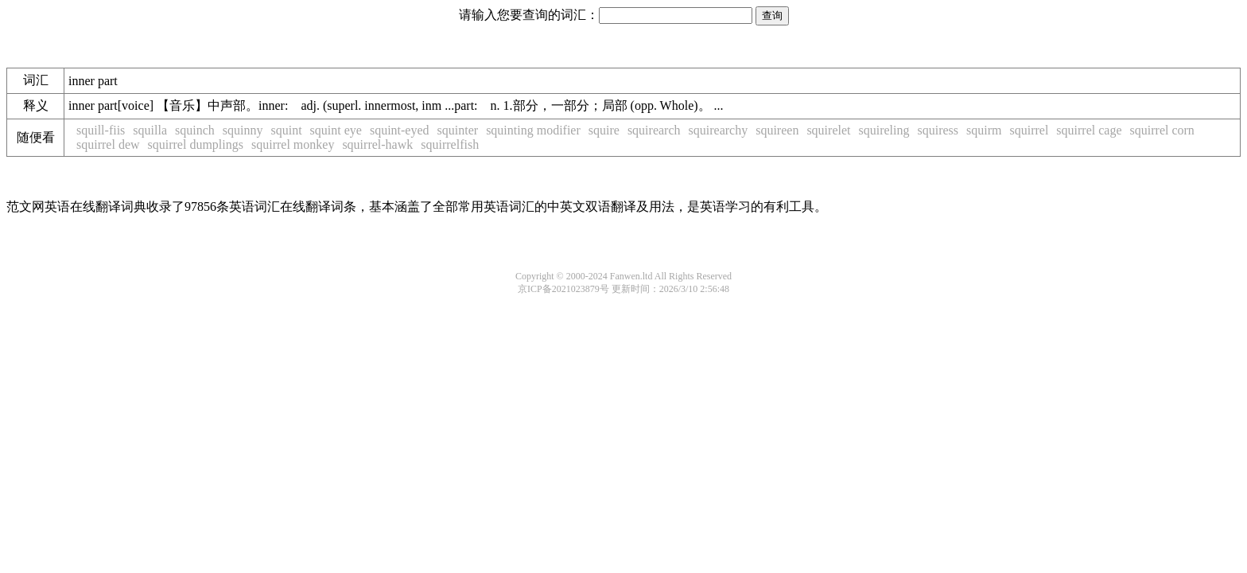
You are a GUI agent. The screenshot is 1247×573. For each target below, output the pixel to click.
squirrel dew (108, 144)
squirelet (828, 130)
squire (604, 130)
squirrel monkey (292, 144)
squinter (458, 130)
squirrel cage (1088, 130)
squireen (777, 130)
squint (285, 130)
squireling (883, 130)
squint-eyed (399, 130)
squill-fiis (100, 130)
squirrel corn (1162, 130)
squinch (195, 130)
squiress (937, 130)
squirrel (1028, 130)
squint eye (336, 130)
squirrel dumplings (195, 144)
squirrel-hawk (377, 144)
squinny (243, 130)
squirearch (654, 130)
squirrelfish (450, 144)
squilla (150, 130)
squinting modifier (533, 130)
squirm (983, 130)
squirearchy (718, 130)
